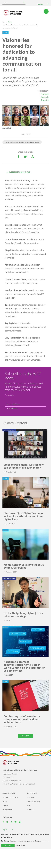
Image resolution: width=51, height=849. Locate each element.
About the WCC (8, 793)
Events (5, 805)
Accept (8, 845)
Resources (30, 797)
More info (45, 841)
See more (25, 736)
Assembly (30, 809)
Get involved (31, 793)
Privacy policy (9, 395)
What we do (7, 809)
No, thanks (20, 845)
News (10, 22)
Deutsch (45, 97)
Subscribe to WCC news (19, 172)
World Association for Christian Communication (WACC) (22, 142)
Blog (28, 805)
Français (45, 94)
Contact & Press (33, 801)
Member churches (10, 797)
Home (3, 22)
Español (45, 100)
